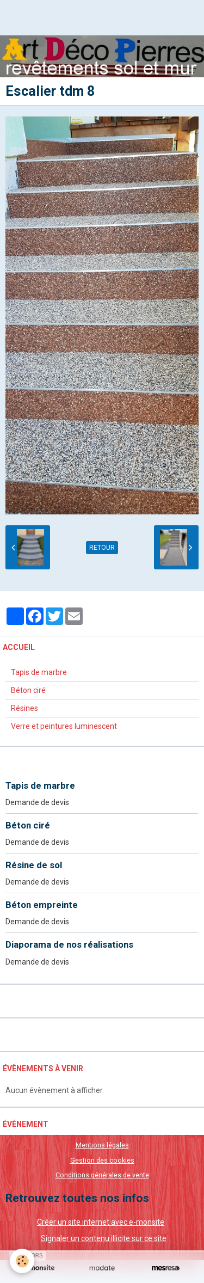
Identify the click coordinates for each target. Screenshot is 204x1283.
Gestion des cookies (102, 1160)
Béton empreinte (41, 904)
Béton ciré (28, 690)
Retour (102, 547)
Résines (24, 708)
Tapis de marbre (39, 672)
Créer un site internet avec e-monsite (100, 1222)
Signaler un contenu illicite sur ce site (103, 1238)
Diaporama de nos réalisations (69, 945)
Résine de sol (33, 865)
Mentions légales (102, 1145)
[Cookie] (22, 1261)
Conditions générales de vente (102, 1175)
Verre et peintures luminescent (64, 726)
